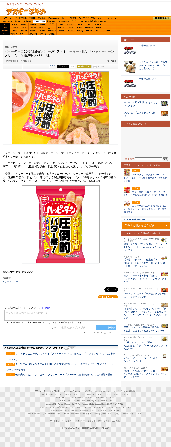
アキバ (86, 18)
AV (80, 18)
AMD (24, 28)
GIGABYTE (42, 28)
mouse (23, 24)
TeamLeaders (63, 21)
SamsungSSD (50, 27)
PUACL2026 (102, 21)
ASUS (80, 24)
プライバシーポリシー (75, 421)
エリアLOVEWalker (48, 414)
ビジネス (23, 18)
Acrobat (24, 31)
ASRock (61, 28)
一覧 (72, 66)
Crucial (70, 28)
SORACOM (76, 404)
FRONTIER (70, 24)
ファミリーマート (14, 282)
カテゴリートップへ (108, 296)
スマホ (93, 18)
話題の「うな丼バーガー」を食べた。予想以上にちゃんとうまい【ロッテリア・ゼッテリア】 (145, 373)
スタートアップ (103, 18)
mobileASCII (94, 410)
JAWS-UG (65, 397)
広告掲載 (116, 421)
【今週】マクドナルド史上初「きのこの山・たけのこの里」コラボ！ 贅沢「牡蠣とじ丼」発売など (144, 262)
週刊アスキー (51, 21)
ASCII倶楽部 (162, 18)
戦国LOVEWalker (136, 414)
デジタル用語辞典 (81, 410)
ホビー (64, 18)
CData (70, 31)
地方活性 (93, 21)
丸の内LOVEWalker (121, 414)
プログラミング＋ (100, 407)
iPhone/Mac (53, 18)
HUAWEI (80, 28)
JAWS (14, 31)
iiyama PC (76, 394)
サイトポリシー (56, 421)
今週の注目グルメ (148, 45)
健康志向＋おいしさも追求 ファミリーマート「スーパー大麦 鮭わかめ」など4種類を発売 (64, 374)
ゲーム (114, 18)
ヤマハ (98, 31)
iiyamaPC (33, 24)
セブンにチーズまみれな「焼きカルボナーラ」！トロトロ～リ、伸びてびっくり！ (145, 278)
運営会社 (91, 421)
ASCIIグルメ (26, 11)
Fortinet (89, 31)
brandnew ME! (52, 33)
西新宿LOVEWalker (78, 414)
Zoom (108, 31)
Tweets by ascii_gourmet (133, 219)
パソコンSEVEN (52, 24)
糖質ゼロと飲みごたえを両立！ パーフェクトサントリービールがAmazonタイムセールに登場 (145, 247)
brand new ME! (106, 401)
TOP (36, 391)
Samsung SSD (51, 404)
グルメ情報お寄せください (140, 225)
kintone (33, 31)
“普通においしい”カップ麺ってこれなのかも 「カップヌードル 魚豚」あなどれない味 (146, 345)
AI (10, 18)
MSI (61, 24)
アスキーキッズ (6, 21)
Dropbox (61, 30)
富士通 (14, 24)
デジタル (41, 18)
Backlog (80, 31)
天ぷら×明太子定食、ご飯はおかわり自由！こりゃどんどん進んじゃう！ (153, 65)
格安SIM (18, 21)
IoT (15, 18)
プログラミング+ (77, 21)
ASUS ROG (33, 28)
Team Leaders (87, 407)
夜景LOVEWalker (92, 414)
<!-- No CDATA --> (145, 142)
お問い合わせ (103, 421)
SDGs (87, 21)
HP (89, 24)
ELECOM (14, 28)
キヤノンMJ (24, 34)
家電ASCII (27, 21)
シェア (52, 66)
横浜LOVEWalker (63, 414)
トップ (4, 18)
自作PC (73, 18)
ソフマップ (43, 34)
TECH (32, 18)
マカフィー (14, 34)
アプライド (99, 24)
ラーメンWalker (34, 414)
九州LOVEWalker (106, 414)
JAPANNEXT (33, 34)
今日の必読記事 (57, 410)
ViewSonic (89, 28)
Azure (42, 31)
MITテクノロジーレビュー (109, 410)
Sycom (42, 24)
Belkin (98, 28)
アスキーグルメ (39, 21)
